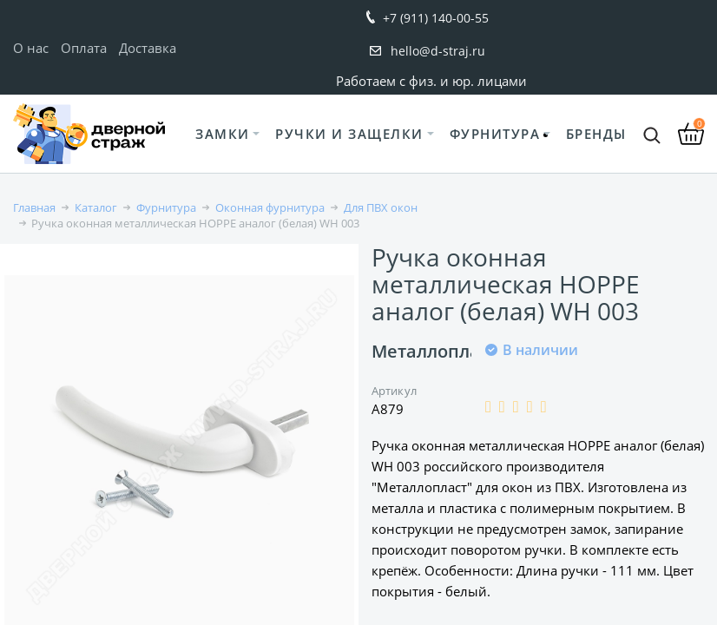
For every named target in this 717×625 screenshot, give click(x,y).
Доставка (147, 47)
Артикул (394, 391)
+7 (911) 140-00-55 (436, 18)
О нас (31, 47)
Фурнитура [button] (495, 133)
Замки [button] (222, 133)
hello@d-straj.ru (438, 51)
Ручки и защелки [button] (349, 133)
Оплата (84, 47)
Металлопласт (434, 351)
